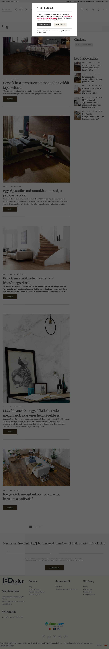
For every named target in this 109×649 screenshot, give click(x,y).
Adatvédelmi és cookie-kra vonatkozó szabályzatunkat (54, 17)
